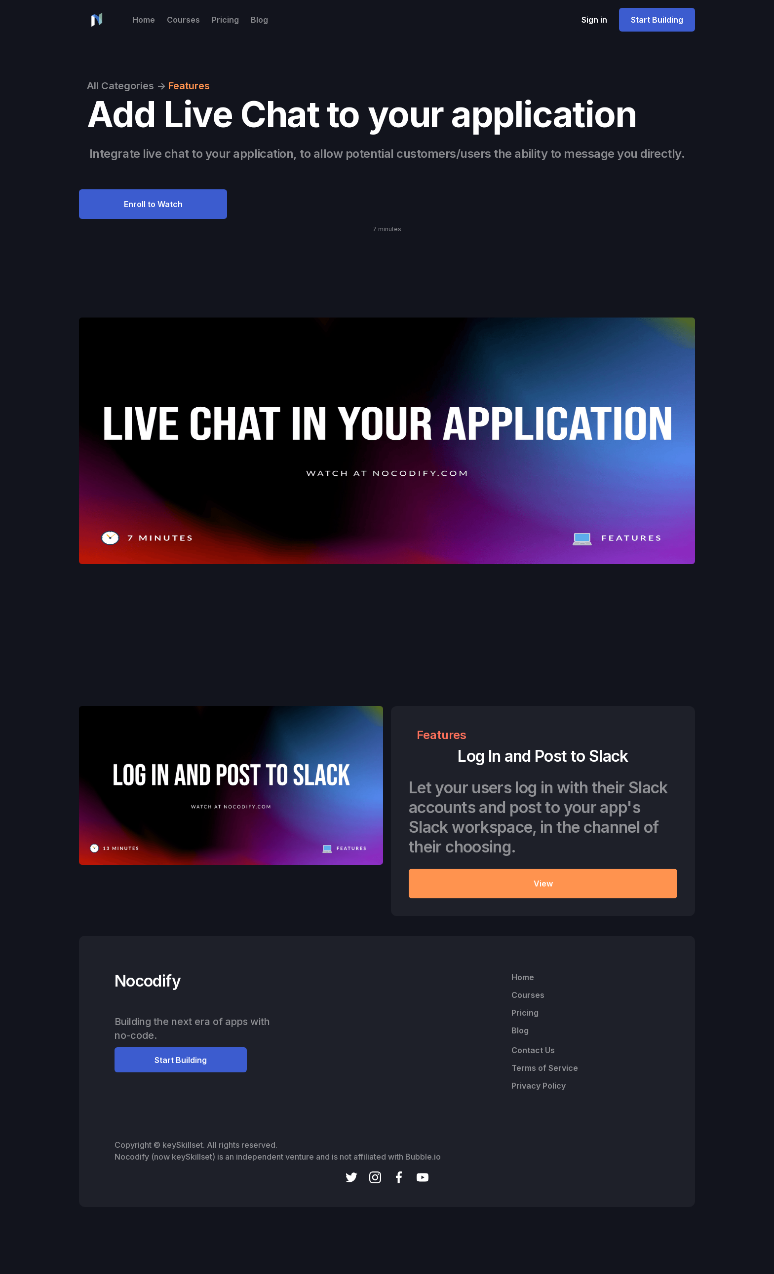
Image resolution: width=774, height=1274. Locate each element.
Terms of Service (544, 1068)
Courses (183, 20)
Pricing (225, 20)
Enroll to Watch (153, 204)
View (543, 883)
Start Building (657, 20)
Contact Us (533, 1050)
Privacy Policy (538, 1086)
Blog (259, 20)
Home (143, 20)
